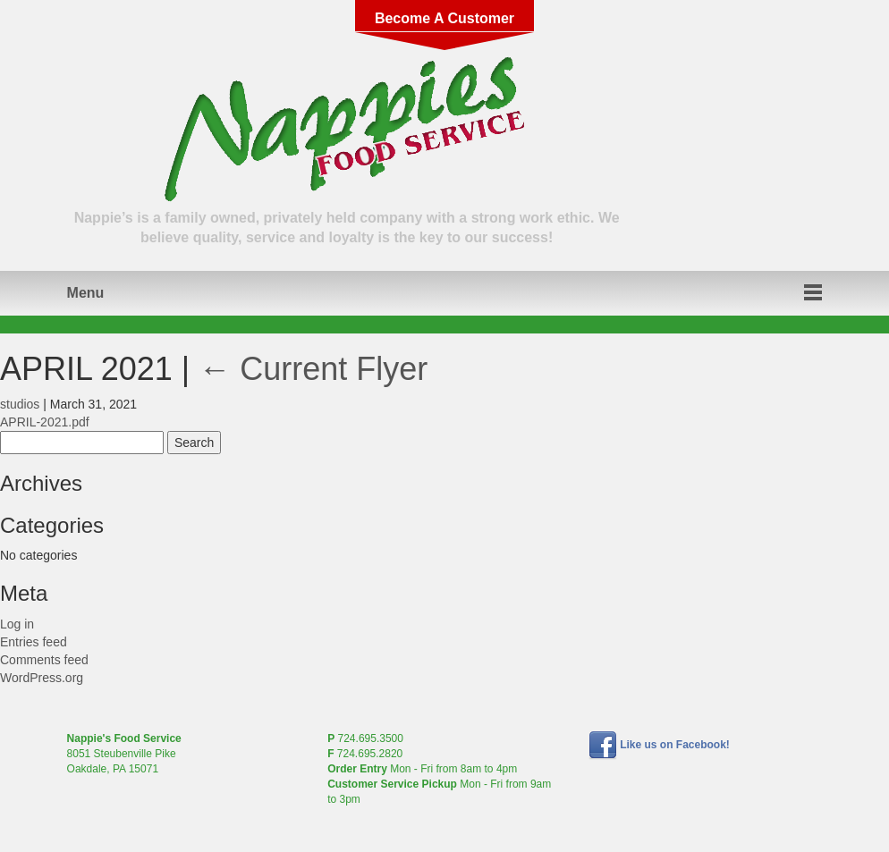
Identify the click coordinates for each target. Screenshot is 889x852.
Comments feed (44, 660)
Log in (17, 624)
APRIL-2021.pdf (44, 422)
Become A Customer (444, 18)
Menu (86, 292)
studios (19, 404)
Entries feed (33, 642)
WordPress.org (41, 678)
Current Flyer (313, 368)
